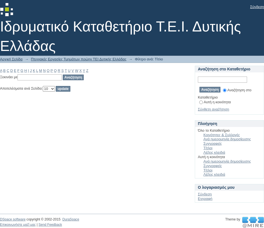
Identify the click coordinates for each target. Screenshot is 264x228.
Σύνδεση (257, 7)
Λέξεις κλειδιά (214, 152)
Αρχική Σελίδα (11, 59)
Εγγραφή (205, 199)
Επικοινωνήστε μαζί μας (18, 225)
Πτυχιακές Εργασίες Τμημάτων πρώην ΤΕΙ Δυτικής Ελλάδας (78, 59)
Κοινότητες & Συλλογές (221, 135)
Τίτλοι (207, 148)
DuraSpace (70, 219)
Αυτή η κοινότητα (215, 102)
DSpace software (13, 219)
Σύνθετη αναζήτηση (213, 109)
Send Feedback (50, 225)
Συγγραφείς (212, 143)
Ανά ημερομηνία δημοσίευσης (227, 139)
